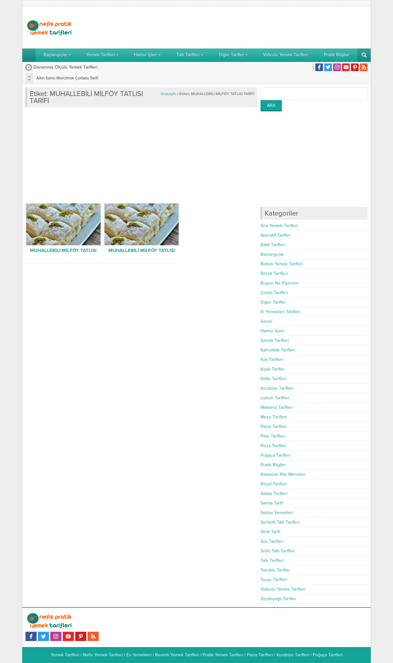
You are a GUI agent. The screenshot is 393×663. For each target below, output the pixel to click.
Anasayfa (168, 94)
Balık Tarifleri (273, 244)
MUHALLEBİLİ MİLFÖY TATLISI (63, 250)
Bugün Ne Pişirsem (279, 283)
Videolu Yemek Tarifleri (283, 589)
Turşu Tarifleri (274, 579)
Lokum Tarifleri (275, 398)
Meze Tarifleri (274, 417)
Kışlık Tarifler (273, 369)
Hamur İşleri (272, 331)
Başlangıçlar (272, 254)
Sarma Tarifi (272, 503)
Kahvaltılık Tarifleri (278, 350)
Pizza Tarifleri (273, 445)
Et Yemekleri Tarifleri (280, 311)
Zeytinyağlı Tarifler (278, 598)
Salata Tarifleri (274, 493)
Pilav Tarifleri (273, 436)
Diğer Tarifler (273, 302)
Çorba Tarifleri (274, 292)
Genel (266, 321)
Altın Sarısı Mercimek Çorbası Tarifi (67, 78)
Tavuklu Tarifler (275, 570)
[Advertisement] (252, 27)
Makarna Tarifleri (277, 407)
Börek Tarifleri (274, 273)
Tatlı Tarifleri (272, 560)
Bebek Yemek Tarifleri (282, 264)
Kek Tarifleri (272, 359)
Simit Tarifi (270, 531)
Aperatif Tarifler (275, 235)
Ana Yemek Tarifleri (279, 225)
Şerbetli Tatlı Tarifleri (280, 522)
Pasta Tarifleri (274, 426)
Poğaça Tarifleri (275, 455)
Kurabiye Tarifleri (277, 388)
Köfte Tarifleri (273, 378)
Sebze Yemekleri (277, 512)
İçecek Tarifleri (275, 340)
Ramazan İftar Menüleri (283, 474)
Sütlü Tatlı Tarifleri (278, 551)
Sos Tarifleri (272, 541)
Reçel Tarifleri (274, 484)
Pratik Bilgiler (273, 465)
